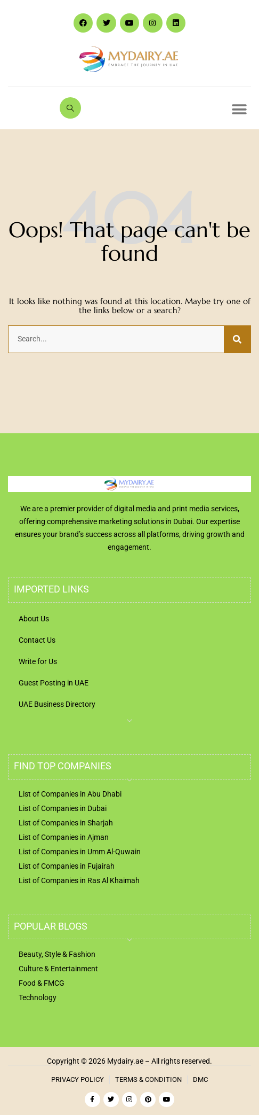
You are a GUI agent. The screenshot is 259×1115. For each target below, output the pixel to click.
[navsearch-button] (70, 108)
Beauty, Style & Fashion (57, 954)
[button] (239, 109)
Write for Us (38, 661)
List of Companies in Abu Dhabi (70, 794)
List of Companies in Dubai (63, 808)
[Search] (237, 339)
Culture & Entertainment (58, 968)
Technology (37, 997)
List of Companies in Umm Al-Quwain (80, 851)
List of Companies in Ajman (64, 837)
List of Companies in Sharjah (66, 822)
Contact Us (37, 640)
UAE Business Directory (57, 704)
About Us (34, 618)
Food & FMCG (41, 983)
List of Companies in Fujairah (67, 866)
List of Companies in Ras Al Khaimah (79, 880)
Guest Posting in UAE (53, 683)
